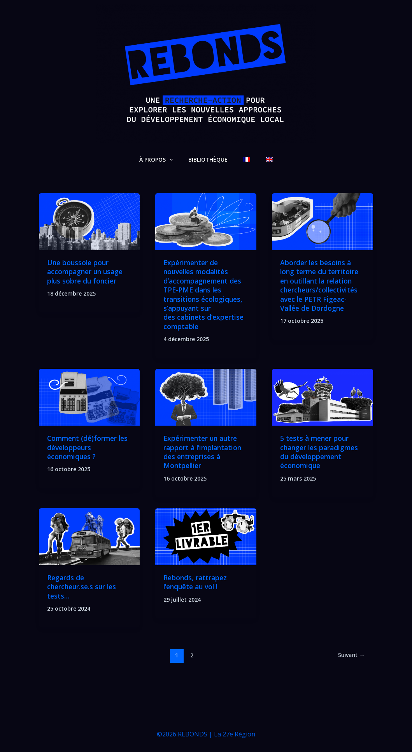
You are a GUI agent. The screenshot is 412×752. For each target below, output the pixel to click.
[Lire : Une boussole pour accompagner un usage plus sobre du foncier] (89, 221)
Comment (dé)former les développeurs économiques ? (89, 447)
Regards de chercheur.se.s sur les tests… (83, 587)
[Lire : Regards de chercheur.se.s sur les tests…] (89, 536)
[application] (176, 159)
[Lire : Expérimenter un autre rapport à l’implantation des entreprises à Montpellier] (205, 396)
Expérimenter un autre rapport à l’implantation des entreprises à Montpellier (204, 451)
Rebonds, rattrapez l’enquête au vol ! (196, 582)
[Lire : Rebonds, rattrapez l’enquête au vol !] (205, 536)
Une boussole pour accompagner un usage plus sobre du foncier (86, 271)
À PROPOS (163, 159)
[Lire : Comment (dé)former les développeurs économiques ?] (89, 396)
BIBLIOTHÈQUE (210, 159)
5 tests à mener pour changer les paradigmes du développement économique (321, 451)
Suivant (350, 655)
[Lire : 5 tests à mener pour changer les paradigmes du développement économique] (322, 396)
